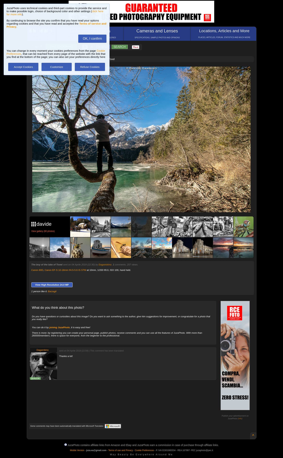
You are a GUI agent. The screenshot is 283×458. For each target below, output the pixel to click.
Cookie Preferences (144, 450)
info (240, 418)
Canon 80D (37, 270)
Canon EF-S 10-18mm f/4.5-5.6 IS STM (65, 270)
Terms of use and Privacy (120, 450)
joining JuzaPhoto (59, 327)
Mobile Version (77, 450)
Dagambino (105, 264)
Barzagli (52, 291)
